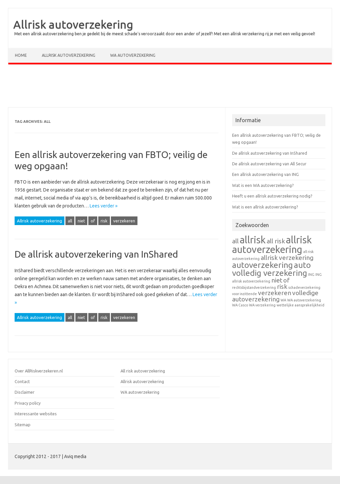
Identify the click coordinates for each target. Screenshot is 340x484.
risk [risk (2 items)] (282, 286)
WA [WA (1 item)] (283, 300)
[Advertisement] (170, 87)
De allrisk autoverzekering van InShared (96, 254)
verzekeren (124, 220)
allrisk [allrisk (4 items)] (253, 239)
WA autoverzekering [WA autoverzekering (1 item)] (304, 300)
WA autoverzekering (132, 55)
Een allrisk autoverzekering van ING (265, 174)
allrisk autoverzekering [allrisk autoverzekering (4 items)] (272, 244)
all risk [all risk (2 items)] (276, 241)
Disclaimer (25, 392)
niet (81, 220)
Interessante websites (36, 413)
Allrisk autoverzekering (73, 24)
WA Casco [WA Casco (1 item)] (240, 305)
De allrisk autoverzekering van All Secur (269, 163)
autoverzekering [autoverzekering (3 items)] (262, 265)
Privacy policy (28, 403)
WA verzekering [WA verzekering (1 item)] (262, 305)
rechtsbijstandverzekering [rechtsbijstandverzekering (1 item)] (254, 287)
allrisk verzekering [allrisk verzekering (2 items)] (287, 257)
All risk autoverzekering (143, 370)
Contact (22, 381)
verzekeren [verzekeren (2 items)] (274, 292)
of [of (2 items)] (286, 280)
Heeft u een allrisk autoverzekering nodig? (272, 196)
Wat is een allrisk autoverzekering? (265, 206)
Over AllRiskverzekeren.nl (39, 370)
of (93, 220)
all (70, 220)
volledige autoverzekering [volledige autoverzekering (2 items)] (275, 296)
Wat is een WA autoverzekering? (263, 185)
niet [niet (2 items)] (276, 280)
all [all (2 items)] (235, 241)
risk (104, 220)
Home (21, 55)
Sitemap (23, 424)
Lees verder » (104, 205)
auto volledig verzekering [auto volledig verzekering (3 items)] (271, 269)
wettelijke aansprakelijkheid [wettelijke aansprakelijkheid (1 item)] (300, 305)
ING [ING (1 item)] (311, 275)
